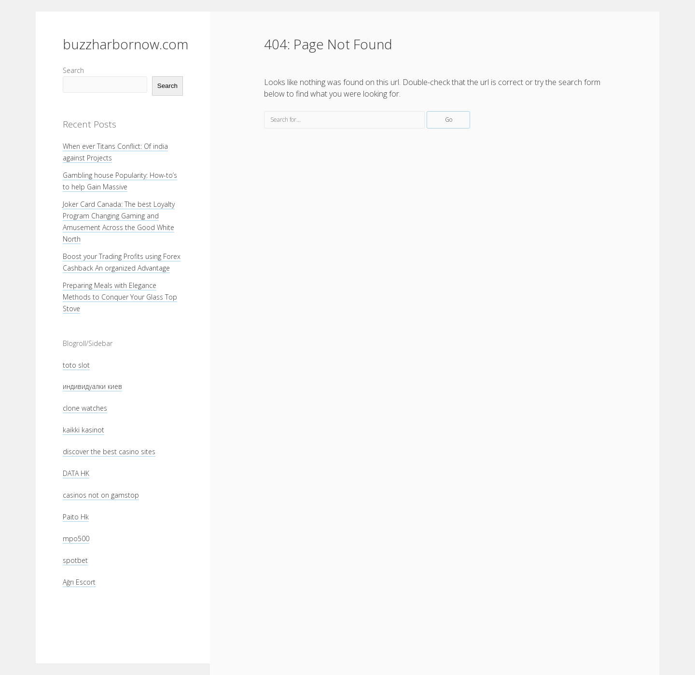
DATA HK (76, 473)
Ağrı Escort (79, 582)
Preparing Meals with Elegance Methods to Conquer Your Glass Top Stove (120, 297)
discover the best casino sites (109, 451)
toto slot (76, 365)
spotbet (75, 560)
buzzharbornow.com (125, 44)
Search (73, 70)
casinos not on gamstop (101, 495)
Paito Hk (76, 516)
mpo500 (76, 538)
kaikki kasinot (83, 429)
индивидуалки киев (92, 386)
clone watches (85, 408)
